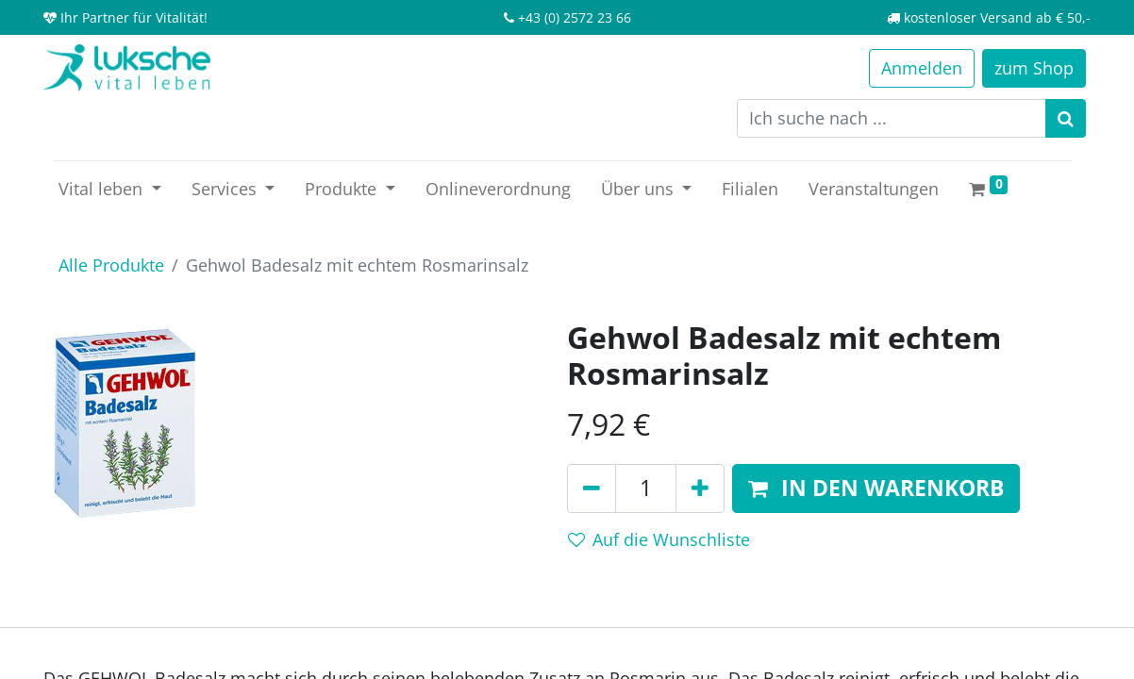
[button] (876, 488)
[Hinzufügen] (700, 488)
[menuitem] (498, 189)
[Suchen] (1065, 118)
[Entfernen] (591, 488)
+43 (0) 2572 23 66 (574, 17)
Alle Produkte (111, 265)
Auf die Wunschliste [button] (659, 539)
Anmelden (921, 68)
